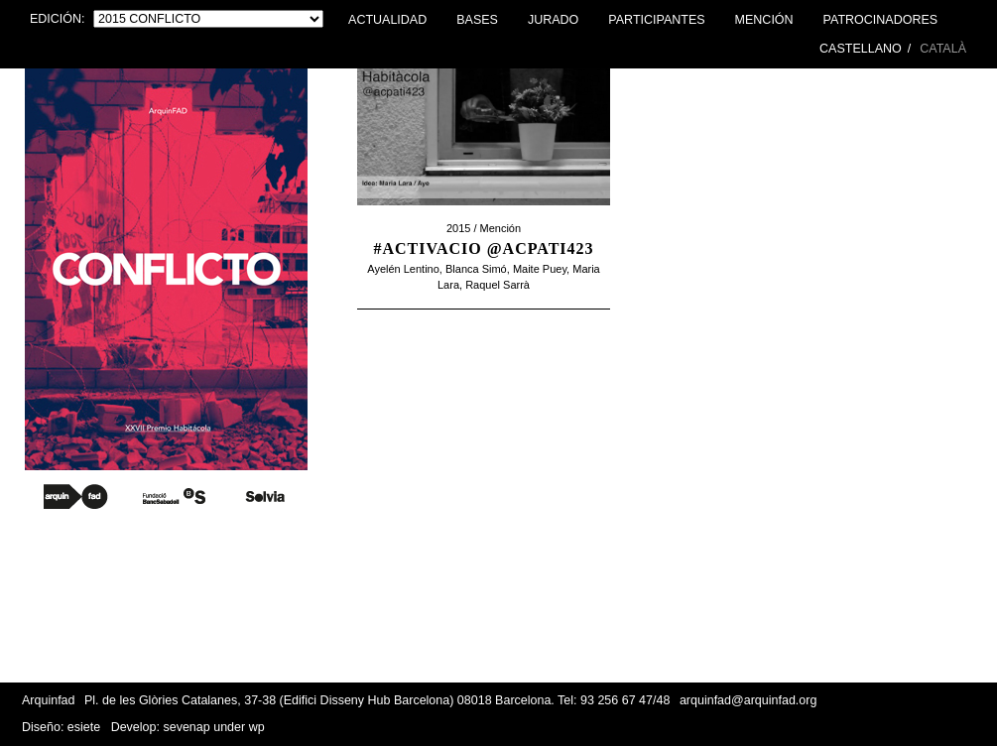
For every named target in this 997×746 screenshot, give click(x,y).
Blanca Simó (476, 269)
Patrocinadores (880, 20)
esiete (83, 727)
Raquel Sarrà (497, 285)
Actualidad (387, 20)
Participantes (656, 20)
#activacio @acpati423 (483, 248)
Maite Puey (539, 269)
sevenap (186, 727)
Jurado (553, 20)
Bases (477, 20)
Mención (764, 20)
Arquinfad (48, 700)
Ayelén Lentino (403, 269)
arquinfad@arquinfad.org (748, 700)
